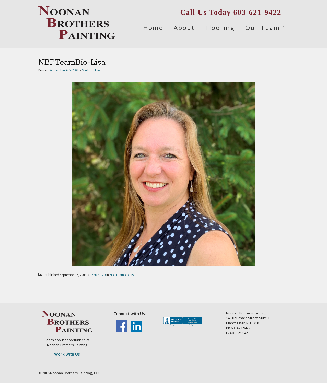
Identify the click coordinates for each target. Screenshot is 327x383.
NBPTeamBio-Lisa (122, 275)
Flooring (220, 27)
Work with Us (67, 354)
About (184, 27)
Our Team (262, 27)
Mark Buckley (91, 70)
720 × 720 (98, 275)
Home (153, 27)
